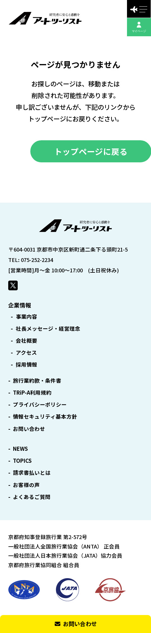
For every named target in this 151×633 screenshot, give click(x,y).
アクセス (26, 352)
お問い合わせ (29, 429)
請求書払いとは (32, 472)
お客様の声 (26, 485)
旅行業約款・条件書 (37, 380)
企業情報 (19, 305)
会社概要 (26, 340)
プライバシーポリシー (40, 404)
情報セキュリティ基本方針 (45, 416)
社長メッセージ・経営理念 (48, 328)
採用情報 (26, 364)
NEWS (20, 448)
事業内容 (26, 316)
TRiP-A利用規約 (32, 392)
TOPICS (22, 460)
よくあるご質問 (32, 497)
